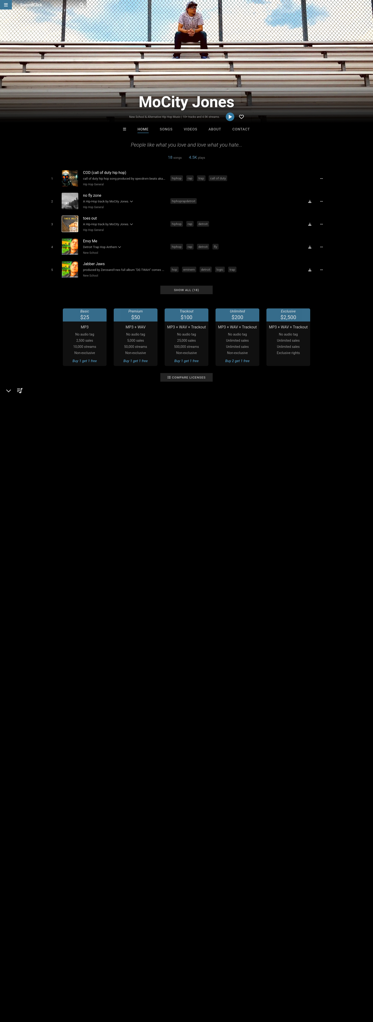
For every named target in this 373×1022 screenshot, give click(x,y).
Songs (166, 129)
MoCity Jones (58, 690)
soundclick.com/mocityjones (74, 718)
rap (191, 178)
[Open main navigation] (6, 5)
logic (220, 264)
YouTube (58, 751)
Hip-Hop (58, 706)
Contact (241, 129)
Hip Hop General (92, 184)
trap (202, 178)
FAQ (28, 994)
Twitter (56, 738)
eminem (190, 264)
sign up (267, 804)
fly (216, 243)
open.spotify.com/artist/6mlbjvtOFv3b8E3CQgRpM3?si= (96, 724)
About (214, 129)
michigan (78, 834)
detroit (204, 221)
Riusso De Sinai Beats (168, 920)
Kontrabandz (206, 920)
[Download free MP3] (311, 200)
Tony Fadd (127, 920)
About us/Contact (50, 994)
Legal (136, 994)
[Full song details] (323, 178)
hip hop (51, 834)
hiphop (177, 178)
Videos (190, 129)
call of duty (219, 178)
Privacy (122, 994)
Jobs (73, 994)
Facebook (59, 744)
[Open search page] (368, 5)
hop (175, 264)
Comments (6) (263, 690)
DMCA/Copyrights (96, 994)
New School (89, 249)
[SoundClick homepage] (31, 4)
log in (284, 804)
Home (142, 129)
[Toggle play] (51, 178)
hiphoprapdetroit (184, 200)
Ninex (245, 920)
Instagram (59, 731)
